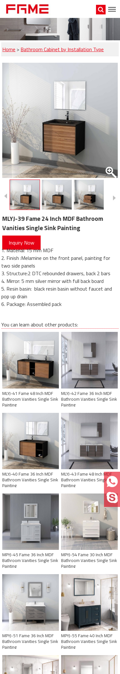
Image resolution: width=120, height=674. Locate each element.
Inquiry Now (21, 242)
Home (8, 49)
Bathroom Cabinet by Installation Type (62, 49)
